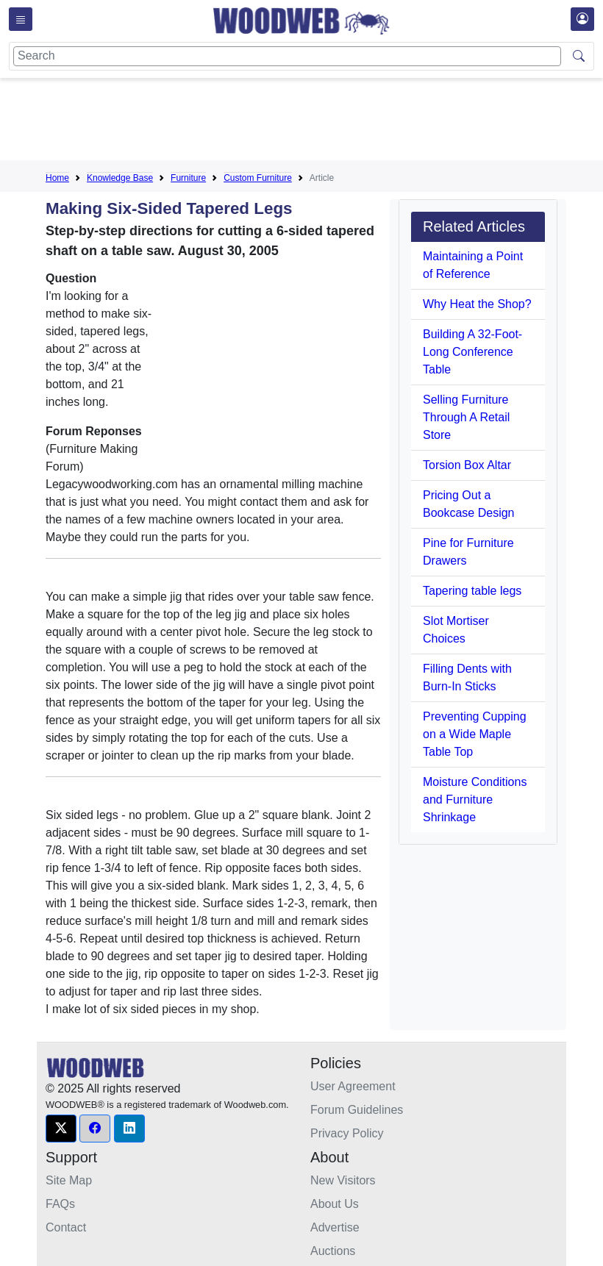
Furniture (188, 178)
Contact (66, 1227)
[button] (61, 1128)
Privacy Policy (347, 1133)
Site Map (69, 1180)
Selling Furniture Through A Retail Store (466, 417)
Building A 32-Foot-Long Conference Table (472, 352)
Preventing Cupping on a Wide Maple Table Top (475, 734)
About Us (334, 1204)
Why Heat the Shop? (477, 304)
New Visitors (343, 1180)
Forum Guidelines (356, 1110)
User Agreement (353, 1086)
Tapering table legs (472, 590)
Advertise (335, 1227)
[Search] (287, 56)
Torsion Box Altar (467, 465)
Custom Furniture (258, 178)
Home (57, 178)
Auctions (332, 1251)
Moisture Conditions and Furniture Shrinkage (475, 799)
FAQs (60, 1204)
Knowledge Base (120, 178)
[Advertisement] (313, 122)
